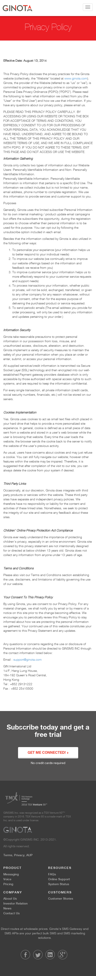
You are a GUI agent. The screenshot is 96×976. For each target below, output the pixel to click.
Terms (7, 855)
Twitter (38, 954)
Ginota (17, 8)
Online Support (59, 879)
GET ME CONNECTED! (48, 753)
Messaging (11, 874)
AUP (29, 855)
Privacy (19, 855)
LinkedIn (50, 954)
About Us (10, 898)
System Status (58, 884)
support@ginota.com (27, 659)
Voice (7, 879)
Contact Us (11, 913)
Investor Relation (15, 903)
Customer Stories (60, 898)
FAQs (52, 874)
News (7, 908)
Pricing (8, 884)
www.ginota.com (75, 78)
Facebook (25, 954)
